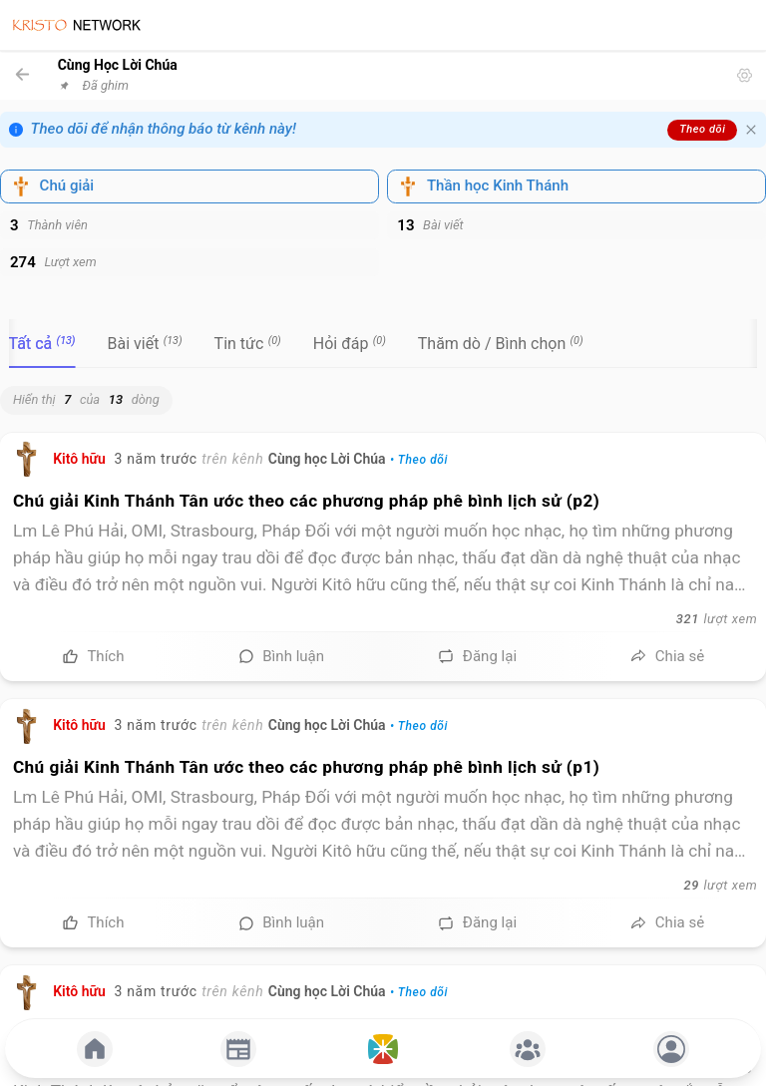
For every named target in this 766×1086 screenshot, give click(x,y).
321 (687, 618)
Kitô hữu (79, 459)
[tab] (42, 343)
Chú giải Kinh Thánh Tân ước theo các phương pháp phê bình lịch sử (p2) (306, 501)
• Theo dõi (419, 460)
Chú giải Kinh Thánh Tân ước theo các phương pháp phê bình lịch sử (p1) (306, 767)
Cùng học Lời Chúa (327, 459)
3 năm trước (155, 459)
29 (692, 885)
